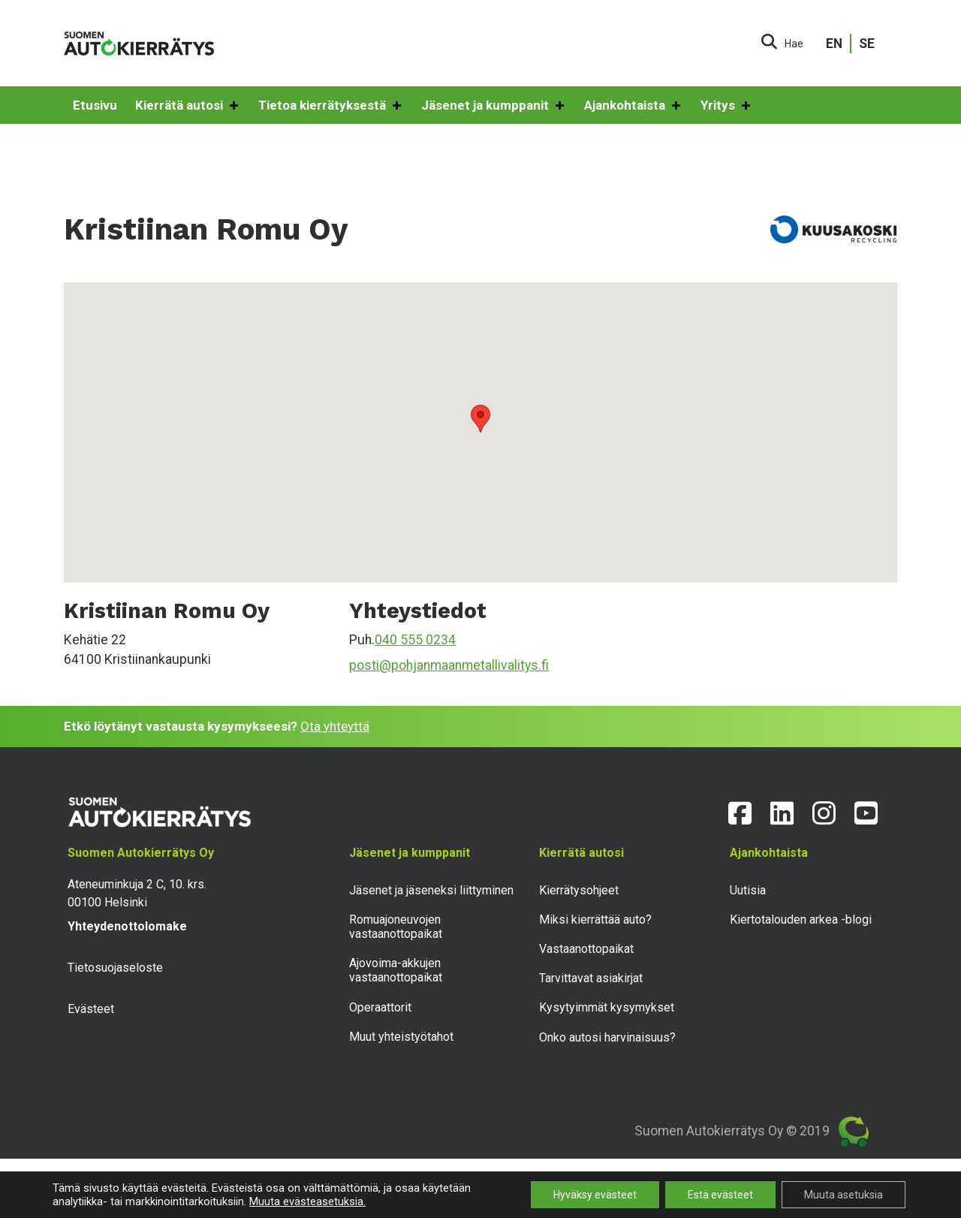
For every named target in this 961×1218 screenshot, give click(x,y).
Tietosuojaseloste (115, 967)
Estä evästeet (720, 1195)
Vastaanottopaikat (586, 949)
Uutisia (748, 890)
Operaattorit (380, 1007)
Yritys (726, 106)
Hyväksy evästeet (595, 1195)
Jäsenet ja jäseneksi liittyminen (431, 890)
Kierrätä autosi (187, 106)
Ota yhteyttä (334, 726)
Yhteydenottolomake (127, 926)
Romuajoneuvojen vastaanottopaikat (395, 926)
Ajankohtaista (633, 106)
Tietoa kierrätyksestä (330, 106)
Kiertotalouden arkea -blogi (801, 919)
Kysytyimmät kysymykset (606, 1007)
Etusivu (95, 105)
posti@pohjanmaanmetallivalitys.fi (449, 665)
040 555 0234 (415, 639)
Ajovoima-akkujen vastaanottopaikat (395, 970)
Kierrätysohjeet (579, 890)
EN (834, 43)
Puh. (362, 639)
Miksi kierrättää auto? (595, 919)
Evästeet (91, 1009)
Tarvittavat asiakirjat (591, 978)
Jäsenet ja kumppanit (493, 106)
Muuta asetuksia (843, 1195)
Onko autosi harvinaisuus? (607, 1037)
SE (867, 43)
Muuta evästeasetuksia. (307, 1201)
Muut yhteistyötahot (401, 1037)
